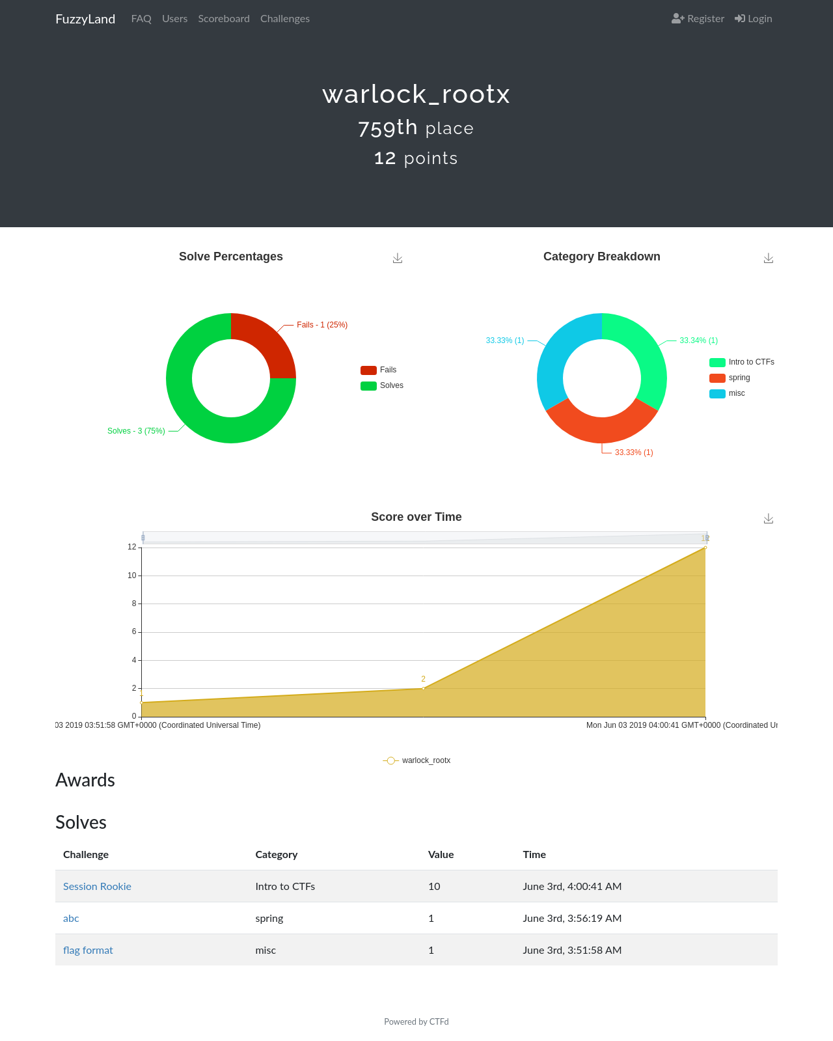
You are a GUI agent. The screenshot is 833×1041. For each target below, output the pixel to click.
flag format (88, 949)
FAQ (141, 18)
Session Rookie (97, 886)
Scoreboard (224, 18)
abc (71, 917)
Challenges (285, 18)
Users (174, 18)
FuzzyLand (85, 18)
